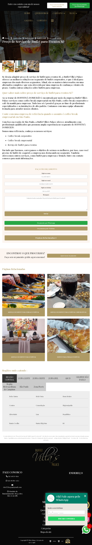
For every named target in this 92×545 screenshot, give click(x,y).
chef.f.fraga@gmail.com (12, 486)
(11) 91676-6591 (12, 476)
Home (27, 13)
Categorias (17, 38)
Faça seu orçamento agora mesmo (57, 5)
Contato (42, 20)
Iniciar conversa (66, 519)
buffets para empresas (29, 38)
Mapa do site (46, 532)
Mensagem (46, 195)
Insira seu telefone (55, 508)
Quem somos (41, 13)
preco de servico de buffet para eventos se (55, 38)
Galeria (28, 20)
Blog (72, 13)
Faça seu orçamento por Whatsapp (80, 5)
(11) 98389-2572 (12, 480)
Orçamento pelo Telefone (46, 228)
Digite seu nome (46, 173)
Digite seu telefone (46, 187)
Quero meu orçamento (68, 256)
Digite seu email (46, 180)
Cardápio (58, 13)
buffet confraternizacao (41, 38)
